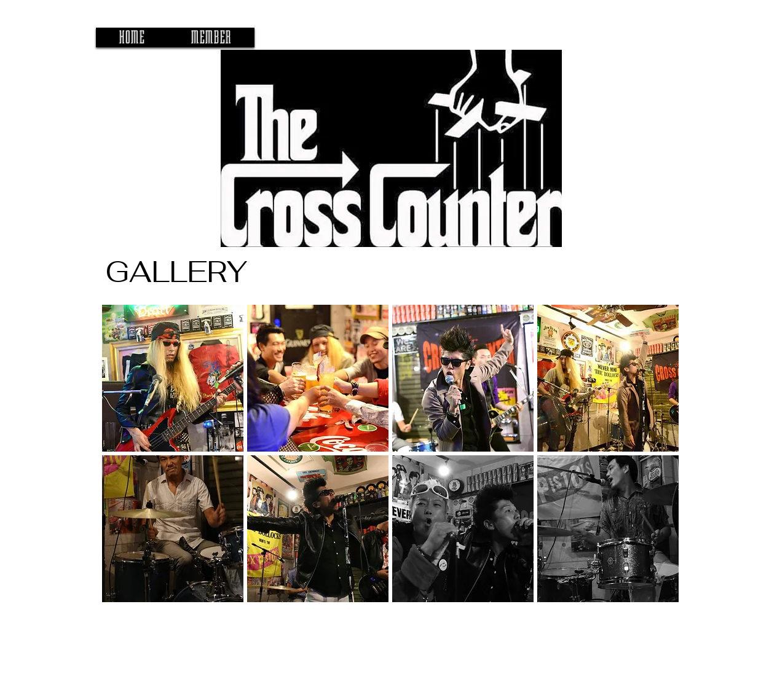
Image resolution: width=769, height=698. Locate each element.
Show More (390, 613)
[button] (172, 378)
